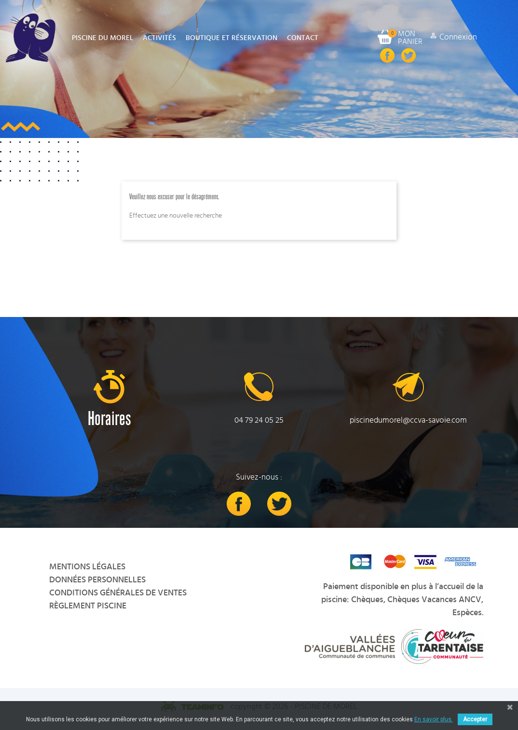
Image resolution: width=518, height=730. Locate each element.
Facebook (387, 55)
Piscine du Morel (102, 37)
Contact (302, 37)
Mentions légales (87, 567)
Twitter (408, 55)
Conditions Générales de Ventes (118, 593)
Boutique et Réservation (231, 37)
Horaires (109, 419)
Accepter (475, 719)
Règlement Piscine (87, 606)
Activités (159, 37)
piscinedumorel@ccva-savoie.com (408, 420)
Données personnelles (97, 580)
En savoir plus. (433, 719)
